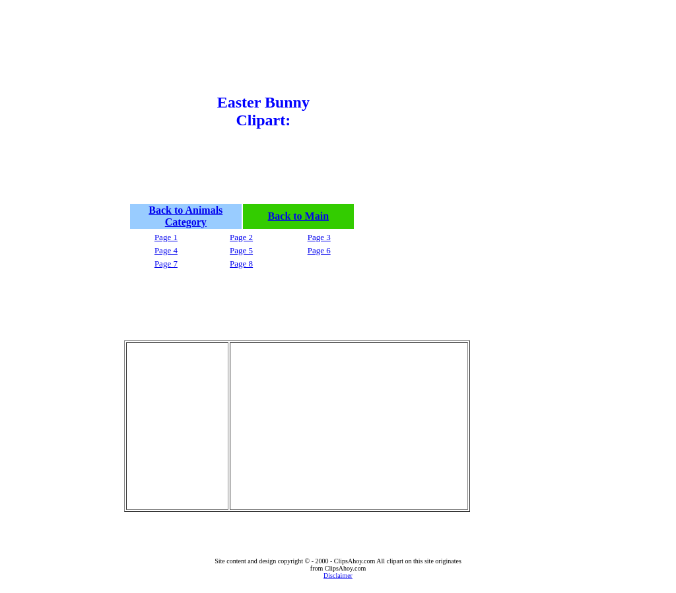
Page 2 (241, 237)
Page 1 (166, 237)
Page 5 (241, 250)
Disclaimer (338, 575)
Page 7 (166, 263)
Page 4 (166, 250)
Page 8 (241, 263)
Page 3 (319, 237)
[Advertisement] (165, 118)
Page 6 (319, 250)
